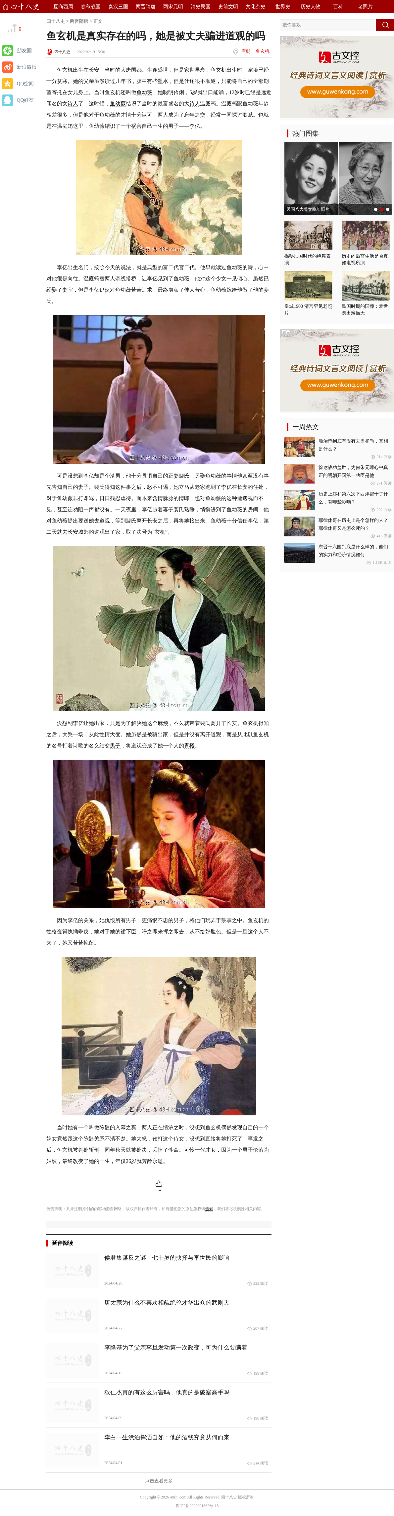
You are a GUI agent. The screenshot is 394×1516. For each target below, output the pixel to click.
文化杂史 (256, 6)
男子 (173, 126)
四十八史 (55, 21)
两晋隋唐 (146, 6)
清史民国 (201, 6)
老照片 (365, 6)
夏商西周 (63, 6)
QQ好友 (25, 100)
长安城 (75, 532)
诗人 (73, 103)
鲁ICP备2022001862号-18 (197, 1505)
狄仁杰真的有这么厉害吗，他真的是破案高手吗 (166, 1392)
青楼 (189, 745)
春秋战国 (91, 6)
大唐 (126, 70)
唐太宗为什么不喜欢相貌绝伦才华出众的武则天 (166, 1302)
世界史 (282, 6)
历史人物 (310, 6)
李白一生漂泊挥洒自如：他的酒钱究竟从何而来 (166, 1437)
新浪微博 (27, 67)
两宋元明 (173, 6)
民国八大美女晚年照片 (307, 209)
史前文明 (228, 6)
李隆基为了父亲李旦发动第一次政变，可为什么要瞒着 (175, 1347)
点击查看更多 (159, 1480)
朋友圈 (24, 50)
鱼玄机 (263, 51)
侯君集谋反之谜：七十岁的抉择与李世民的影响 (166, 1257)
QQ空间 (25, 83)
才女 (210, 1150)
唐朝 (246, 51)
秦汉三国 (118, 6)
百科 (338, 6)
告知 (209, 1209)
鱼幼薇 (144, 92)
